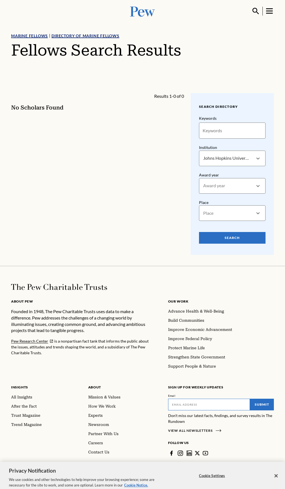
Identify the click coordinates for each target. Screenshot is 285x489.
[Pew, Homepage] (142, 11)
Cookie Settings (212, 478)
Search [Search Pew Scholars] (232, 238)
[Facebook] (171, 453)
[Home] (59, 287)
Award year (209, 175)
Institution (208, 147)
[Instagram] (180, 453)
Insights (19, 387)
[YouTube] (205, 453)
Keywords (208, 118)
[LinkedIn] (189, 453)
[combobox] (203, 158)
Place (203, 202)
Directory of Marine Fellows (85, 35)
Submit (262, 404)
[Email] (209, 404)
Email (172, 395)
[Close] (276, 479)
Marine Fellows (29, 35)
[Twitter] (197, 453)
